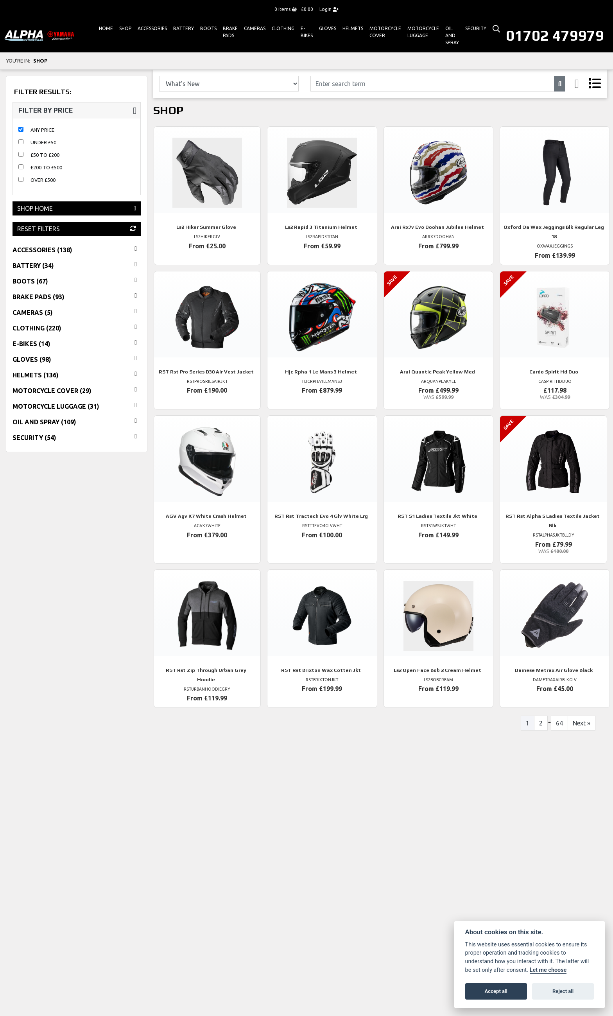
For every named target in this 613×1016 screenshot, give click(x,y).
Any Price (42, 130)
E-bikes (307, 32)
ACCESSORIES (152, 28)
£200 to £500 (46, 167)
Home (106, 28)
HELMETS (352, 28)
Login (329, 9)
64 (559, 723)
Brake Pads (230, 32)
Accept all (496, 991)
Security (475, 28)
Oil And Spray (452, 35)
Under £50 (43, 142)
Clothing (283, 28)
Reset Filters (76, 228)
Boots (208, 28)
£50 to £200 (44, 155)
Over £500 (43, 180)
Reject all (563, 991)
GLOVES (327, 28)
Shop (125, 28)
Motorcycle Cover (385, 32)
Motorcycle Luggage (423, 32)
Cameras (254, 28)
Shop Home (76, 208)
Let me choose (548, 970)
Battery (183, 28)
